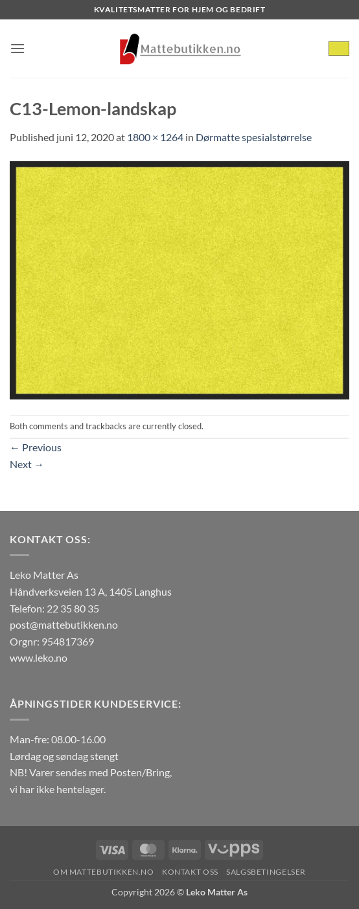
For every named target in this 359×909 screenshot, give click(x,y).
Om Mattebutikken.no (103, 872)
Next (27, 464)
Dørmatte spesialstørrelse (254, 137)
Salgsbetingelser (266, 872)
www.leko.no (38, 657)
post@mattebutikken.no (64, 624)
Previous (36, 447)
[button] (17, 48)
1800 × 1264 (155, 137)
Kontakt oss (190, 872)
